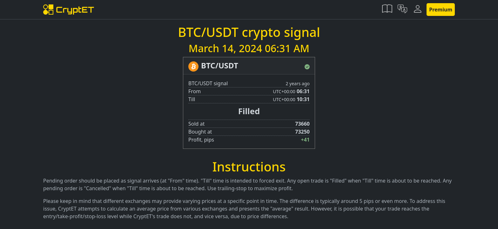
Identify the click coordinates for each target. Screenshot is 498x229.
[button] (387, 9)
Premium (440, 9)
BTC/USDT (219, 65)
